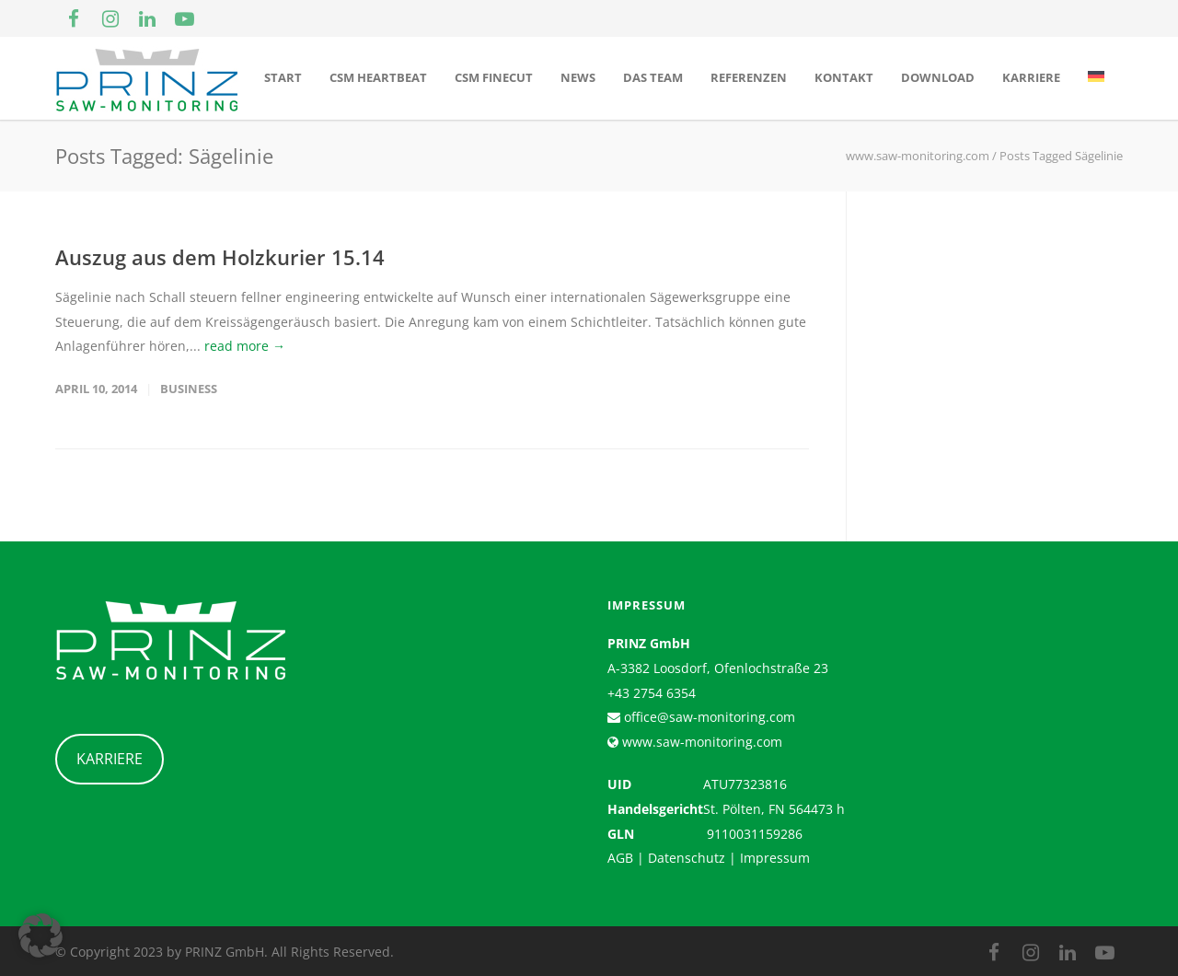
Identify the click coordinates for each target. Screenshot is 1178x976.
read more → (244, 345)
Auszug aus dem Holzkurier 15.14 (220, 257)
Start (283, 77)
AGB (620, 857)
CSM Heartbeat (378, 77)
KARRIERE (109, 759)
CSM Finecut (494, 77)
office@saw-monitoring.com (707, 717)
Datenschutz (686, 857)
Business (188, 388)
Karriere (1031, 77)
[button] (40, 935)
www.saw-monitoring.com (700, 741)
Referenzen (748, 77)
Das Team (653, 77)
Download (938, 77)
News (577, 77)
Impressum (775, 857)
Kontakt (843, 77)
